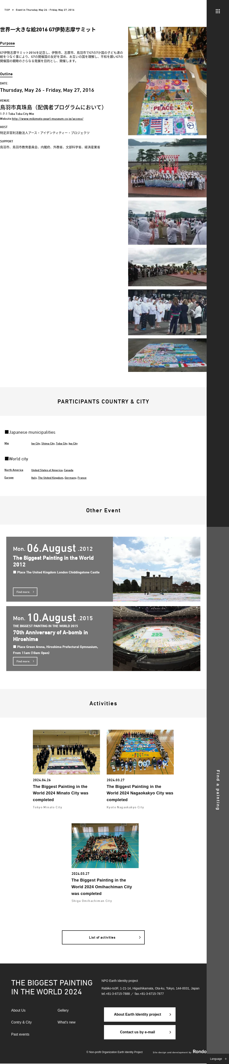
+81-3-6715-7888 (118, 993)
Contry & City (21, 1023)
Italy (34, 477)
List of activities (102, 937)
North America (13, 470)
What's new (67, 1023)
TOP (7, 9)
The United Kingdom (50, 477)
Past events (20, 1035)
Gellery (63, 1011)
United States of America (47, 470)
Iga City (73, 443)
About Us (18, 1011)
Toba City (61, 443)
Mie (6, 443)
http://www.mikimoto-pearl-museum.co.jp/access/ (47, 118)
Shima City (48, 443)
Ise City (35, 443)
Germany (70, 477)
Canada (68, 470)
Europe (9, 477)
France (82, 477)
